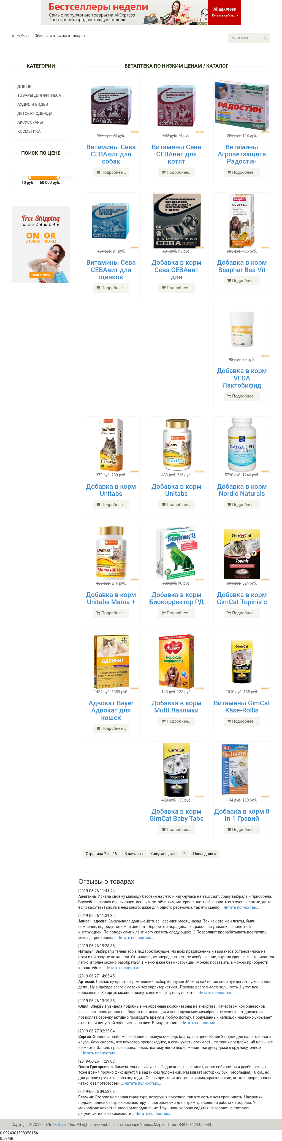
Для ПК (24, 86)
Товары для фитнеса (39, 95)
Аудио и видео (32, 104)
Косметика (29, 131)
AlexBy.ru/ (60, 1124)
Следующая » (163, 854)
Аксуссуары (30, 122)
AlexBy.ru (21, 35)
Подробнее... (111, 172)
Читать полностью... (241, 907)
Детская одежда (35, 113)
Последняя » (204, 854)
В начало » (133, 854)
